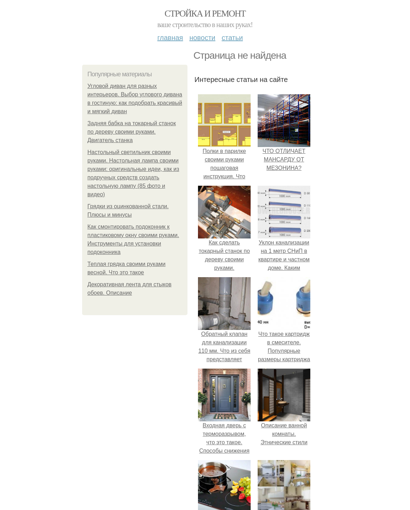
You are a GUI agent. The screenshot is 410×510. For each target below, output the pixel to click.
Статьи (232, 38)
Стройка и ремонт (205, 13)
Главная (170, 38)
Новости (202, 38)
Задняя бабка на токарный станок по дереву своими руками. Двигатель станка (131, 131)
